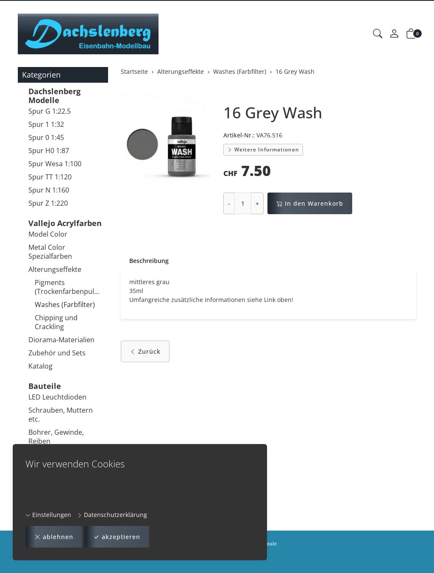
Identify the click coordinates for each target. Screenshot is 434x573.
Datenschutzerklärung (112, 515)
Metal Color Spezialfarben (50, 252)
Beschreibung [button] (149, 261)
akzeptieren (116, 536)
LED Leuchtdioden (57, 397)
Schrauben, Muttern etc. (60, 414)
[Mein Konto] (394, 34)
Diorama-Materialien (61, 339)
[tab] (145, 260)
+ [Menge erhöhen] (257, 203)
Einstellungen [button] (48, 515)
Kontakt (268, 543)
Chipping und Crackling (56, 322)
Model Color (47, 234)
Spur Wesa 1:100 (54, 163)
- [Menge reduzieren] (229, 203)
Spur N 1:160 (48, 190)
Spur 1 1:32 (46, 124)
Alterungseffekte (54, 269)
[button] (377, 34)
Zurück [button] (145, 351)
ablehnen (53, 536)
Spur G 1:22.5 (49, 111)
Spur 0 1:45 (46, 137)
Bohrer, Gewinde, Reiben (56, 437)
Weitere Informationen (263, 149)
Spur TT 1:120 (50, 177)
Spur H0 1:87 (48, 150)
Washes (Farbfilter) (65, 304)
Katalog (40, 366)
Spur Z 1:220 (48, 203)
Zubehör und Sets (57, 353)
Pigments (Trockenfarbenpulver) (69, 287)
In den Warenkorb (309, 203)
